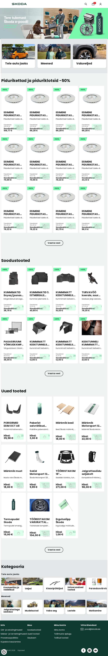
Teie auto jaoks (16, 63)
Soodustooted (34, 629)
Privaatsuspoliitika (9, 637)
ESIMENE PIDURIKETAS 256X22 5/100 (64, 114)
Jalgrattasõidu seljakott (91, 472)
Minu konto (59, 629)
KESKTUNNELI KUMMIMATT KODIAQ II (90, 343)
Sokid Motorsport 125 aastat (39, 472)
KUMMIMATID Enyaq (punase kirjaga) (13, 294)
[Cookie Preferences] (4, 652)
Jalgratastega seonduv (11, 610)
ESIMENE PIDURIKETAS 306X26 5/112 (64, 213)
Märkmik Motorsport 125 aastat (91, 424)
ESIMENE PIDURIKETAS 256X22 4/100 (38, 114)
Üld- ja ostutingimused (11, 629)
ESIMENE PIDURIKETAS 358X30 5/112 (12, 114)
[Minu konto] (100, 3)
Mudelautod (31, 611)
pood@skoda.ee (92, 629)
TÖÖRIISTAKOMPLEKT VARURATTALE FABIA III (39, 521)
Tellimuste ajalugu (62, 633)
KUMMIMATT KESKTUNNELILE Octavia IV (65, 343)
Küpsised (21, 650)
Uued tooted (33, 633)
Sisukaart (31, 637)
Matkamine (95, 611)
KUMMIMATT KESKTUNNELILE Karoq (39, 343)
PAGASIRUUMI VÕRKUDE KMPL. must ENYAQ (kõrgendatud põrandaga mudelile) (13, 343)
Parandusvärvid (98, 588)
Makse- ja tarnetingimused (14, 633)
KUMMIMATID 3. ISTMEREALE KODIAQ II (39, 294)
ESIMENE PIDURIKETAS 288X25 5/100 (64, 163)
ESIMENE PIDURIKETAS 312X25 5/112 (90, 213)
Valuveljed (84, 63)
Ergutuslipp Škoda (63, 521)
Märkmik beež (65, 423)
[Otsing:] (85, 3)
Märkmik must (13, 471)
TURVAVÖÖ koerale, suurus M (91, 294)
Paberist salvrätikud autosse (37, 424)
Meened (47, 63)
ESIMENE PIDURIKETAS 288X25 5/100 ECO (90, 163)
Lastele (71, 611)
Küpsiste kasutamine (11, 641)
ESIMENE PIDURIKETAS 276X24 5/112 (38, 163)
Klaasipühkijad (54, 588)
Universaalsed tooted (75, 588)
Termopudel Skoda (11, 521)
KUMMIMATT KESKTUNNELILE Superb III (65, 294)
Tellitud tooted (61, 637)
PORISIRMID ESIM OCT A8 (12, 424)
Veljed (28, 588)
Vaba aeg (51, 611)
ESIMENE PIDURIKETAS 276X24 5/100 (12, 163)
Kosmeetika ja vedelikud (11, 588)
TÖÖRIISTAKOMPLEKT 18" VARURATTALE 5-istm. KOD (66, 472)
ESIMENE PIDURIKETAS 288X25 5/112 (12, 213)
